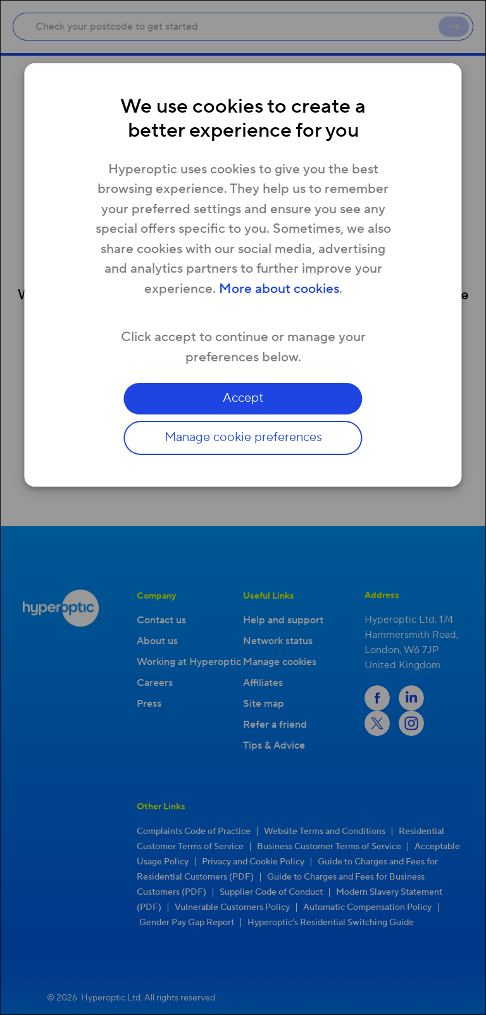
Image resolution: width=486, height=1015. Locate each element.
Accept (243, 398)
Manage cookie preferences (243, 438)
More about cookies (279, 288)
